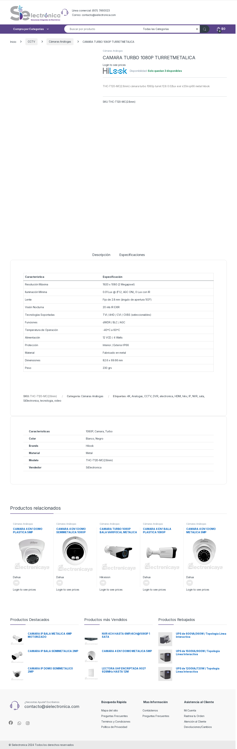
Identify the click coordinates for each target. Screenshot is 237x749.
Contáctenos (150, 710)
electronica (166, 396)
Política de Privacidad (114, 726)
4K (128, 396)
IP (190, 396)
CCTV (31, 41)
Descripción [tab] (101, 255)
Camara (99, 431)
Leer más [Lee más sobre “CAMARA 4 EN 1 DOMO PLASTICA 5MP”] (16, 583)
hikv (184, 396)
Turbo (108, 431)
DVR (155, 396)
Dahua (17, 577)
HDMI (178, 396)
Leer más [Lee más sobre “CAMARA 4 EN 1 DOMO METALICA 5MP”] (189, 583)
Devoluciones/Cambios (198, 726)
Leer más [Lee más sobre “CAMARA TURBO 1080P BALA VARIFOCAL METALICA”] (103, 583)
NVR (195, 396)
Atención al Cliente (195, 721)
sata (201, 396)
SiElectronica (31, 400)
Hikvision (105, 577)
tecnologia (46, 400)
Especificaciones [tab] (132, 255)
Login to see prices (114, 64)
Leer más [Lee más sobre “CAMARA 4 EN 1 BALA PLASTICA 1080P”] (146, 583)
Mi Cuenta (190, 710)
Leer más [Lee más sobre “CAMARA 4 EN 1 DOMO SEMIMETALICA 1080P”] (59, 583)
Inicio (13, 41)
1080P (89, 431)
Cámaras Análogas (60, 41)
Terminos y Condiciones (115, 721)
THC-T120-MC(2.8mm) (99, 460)
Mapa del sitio (109, 710)
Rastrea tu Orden (194, 716)
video (57, 400)
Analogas (137, 396)
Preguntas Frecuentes (114, 716)
